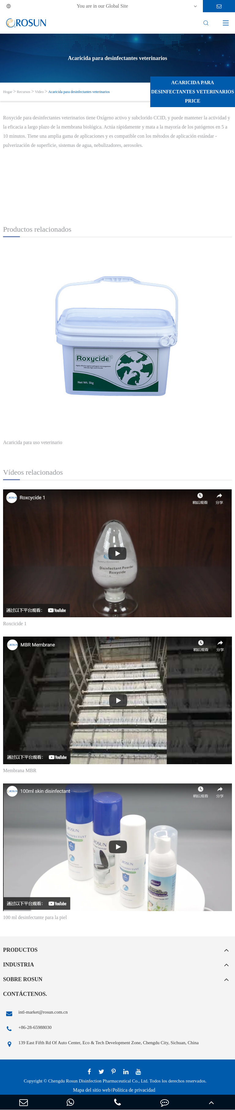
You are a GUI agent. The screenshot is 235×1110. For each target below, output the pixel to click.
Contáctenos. (25, 994)
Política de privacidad (134, 1090)
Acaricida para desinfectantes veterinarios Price (192, 91)
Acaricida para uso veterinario (32, 442)
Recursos (23, 92)
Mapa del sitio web (91, 1090)
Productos (20, 950)
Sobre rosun (23, 979)
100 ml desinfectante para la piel (35, 917)
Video (39, 92)
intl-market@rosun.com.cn (35, 1013)
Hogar (7, 92)
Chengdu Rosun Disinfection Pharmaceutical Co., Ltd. (98, 1080)
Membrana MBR (19, 770)
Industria (18, 965)
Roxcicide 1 (15, 623)
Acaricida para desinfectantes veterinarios (79, 92)
